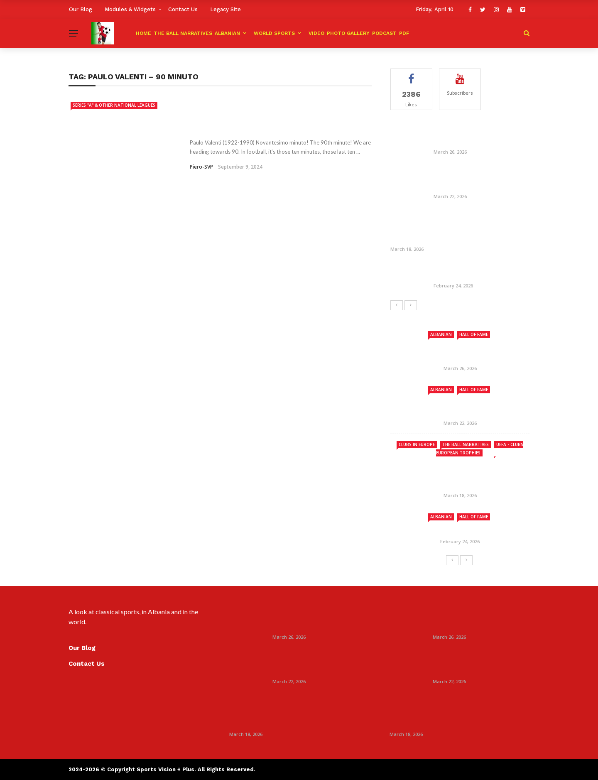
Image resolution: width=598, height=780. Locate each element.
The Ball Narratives (183, 33)
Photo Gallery (348, 33)
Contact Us (183, 9)
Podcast (384, 33)
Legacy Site (225, 9)
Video (316, 33)
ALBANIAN (227, 33)
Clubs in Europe (417, 444)
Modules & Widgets (130, 9)
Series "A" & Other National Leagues (114, 105)
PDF (404, 33)
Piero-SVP (201, 166)
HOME (143, 33)
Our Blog (80, 9)
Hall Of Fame (473, 334)
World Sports (274, 33)
